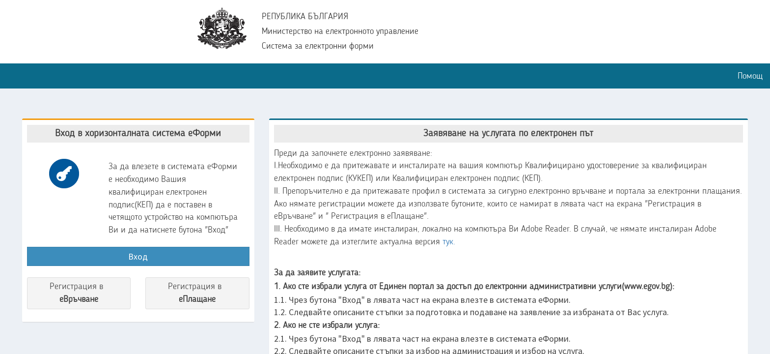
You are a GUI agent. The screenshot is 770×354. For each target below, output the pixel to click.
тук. (448, 241)
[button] (7, 70)
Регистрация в (79, 294)
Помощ (750, 76)
